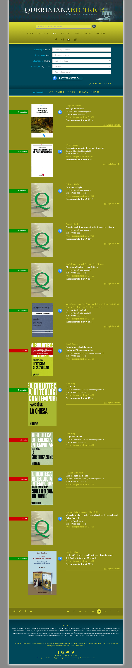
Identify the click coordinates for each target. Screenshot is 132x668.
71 (111, 611)
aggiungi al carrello (111, 125)
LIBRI (54, 33)
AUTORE (60, 92)
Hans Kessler (98, 264)
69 (99, 611)
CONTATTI (100, 33)
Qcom (75, 655)
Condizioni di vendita (87, 658)
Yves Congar (71, 304)
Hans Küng (70, 383)
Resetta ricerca (100, 84)
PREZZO (95, 92)
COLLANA (83, 92)
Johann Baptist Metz (111, 304)
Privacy (39, 658)
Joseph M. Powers (73, 106)
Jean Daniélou (84, 304)
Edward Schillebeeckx (75, 307)
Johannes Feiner (72, 512)
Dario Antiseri (72, 224)
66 (80, 611)
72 (118, 611)
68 (93, 611)
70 (105, 611)
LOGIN (76, 33)
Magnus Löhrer (87, 512)
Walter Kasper (72, 145)
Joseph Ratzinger (73, 344)
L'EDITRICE (42, 33)
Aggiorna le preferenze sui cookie (65, 658)
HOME (30, 33)
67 (87, 611)
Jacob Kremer (71, 264)
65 (74, 611)
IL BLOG (87, 33)
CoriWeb (67, 655)
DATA (50, 92)
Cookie (48, 658)
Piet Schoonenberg (94, 307)
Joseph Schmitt (85, 264)
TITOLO (71, 92)
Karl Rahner (96, 304)
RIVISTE (65, 33)
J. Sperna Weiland (73, 184)
